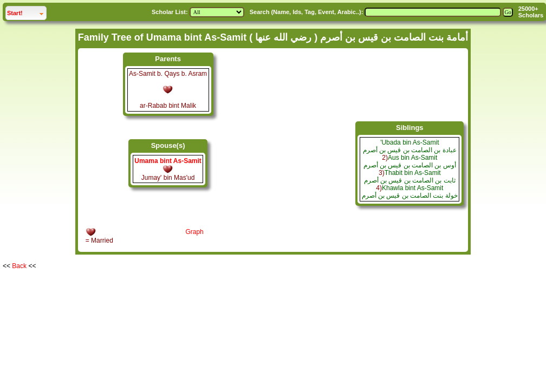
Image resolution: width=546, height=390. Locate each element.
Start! (26, 11)
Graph (194, 232)
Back (19, 266)
